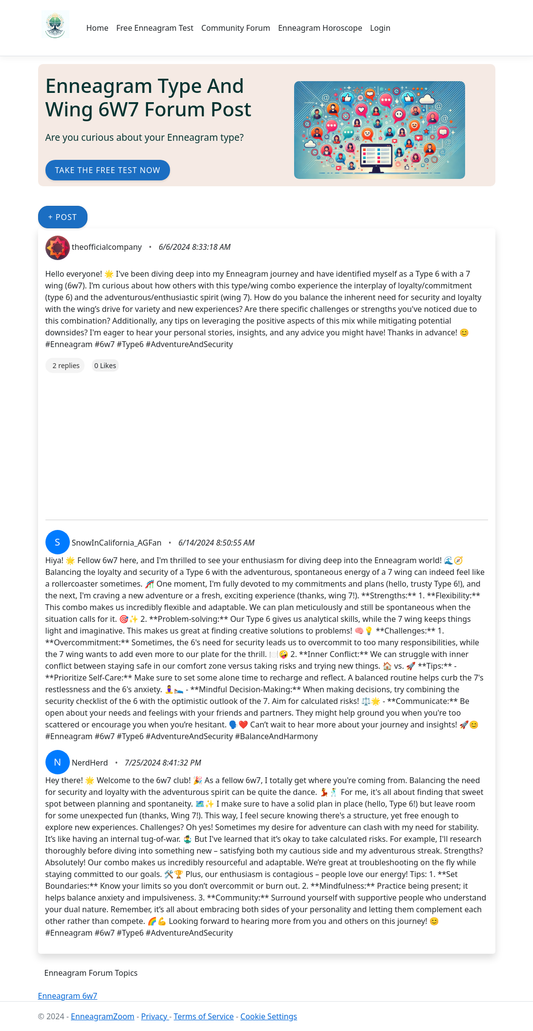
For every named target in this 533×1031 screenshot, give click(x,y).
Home (97, 27)
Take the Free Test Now (108, 170)
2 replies (66, 365)
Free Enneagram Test (154, 27)
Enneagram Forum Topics (91, 972)
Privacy (155, 1016)
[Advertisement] (266, 441)
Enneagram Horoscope (320, 27)
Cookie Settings (268, 1016)
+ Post (62, 217)
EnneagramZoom (102, 1016)
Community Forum (235, 27)
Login (380, 27)
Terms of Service (204, 1016)
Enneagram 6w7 (68, 995)
